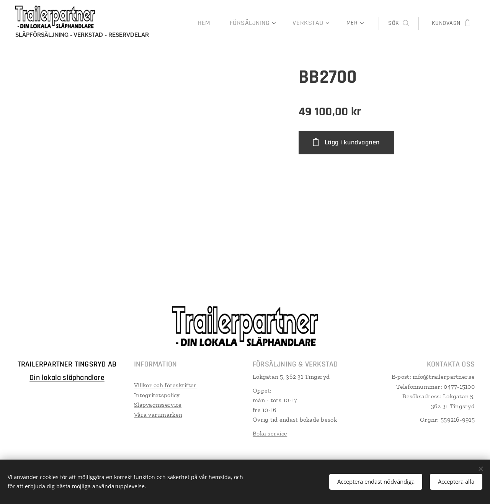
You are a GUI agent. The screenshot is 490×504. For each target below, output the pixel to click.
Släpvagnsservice (157, 405)
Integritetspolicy (157, 395)
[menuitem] (215, 23)
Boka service (270, 433)
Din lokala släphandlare (67, 378)
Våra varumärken (158, 414)
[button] (398, 23)
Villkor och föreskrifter (165, 385)
